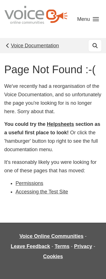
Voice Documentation (32, 45)
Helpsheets (60, 124)
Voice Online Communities (52, 236)
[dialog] (95, 267)
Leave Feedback (30, 246)
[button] (88, 19)
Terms (62, 246)
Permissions (29, 183)
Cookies (53, 256)
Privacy (83, 246)
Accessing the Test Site (42, 192)
